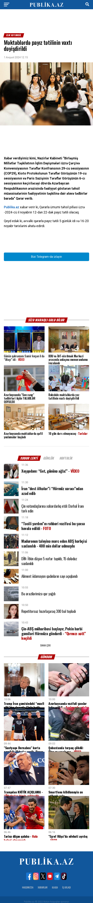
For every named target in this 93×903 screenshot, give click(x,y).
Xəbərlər (43, 883)
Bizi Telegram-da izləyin (46, 256)
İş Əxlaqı (66, 883)
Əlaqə (55, 883)
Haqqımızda (27, 883)
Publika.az (11, 207)
